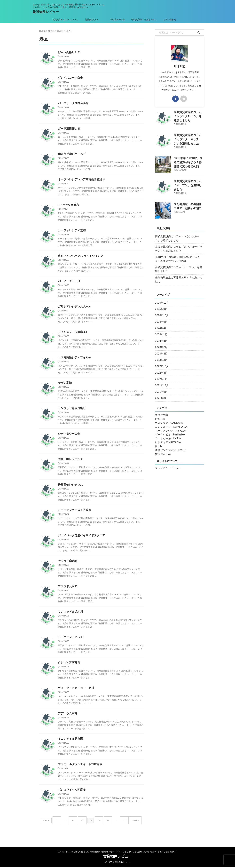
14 (106, 829)
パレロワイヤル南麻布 (71, 799)
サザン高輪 (64, 387)
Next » (130, 829)
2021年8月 (160, 394)
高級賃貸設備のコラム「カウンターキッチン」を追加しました (189, 139)
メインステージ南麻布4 (72, 335)
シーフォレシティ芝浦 (71, 232)
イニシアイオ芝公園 (69, 747)
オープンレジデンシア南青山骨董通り (80, 181)
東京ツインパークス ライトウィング (79, 258)
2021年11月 (161, 381)
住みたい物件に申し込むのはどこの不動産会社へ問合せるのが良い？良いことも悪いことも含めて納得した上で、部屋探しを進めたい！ (117, 852)
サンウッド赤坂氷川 (69, 619)
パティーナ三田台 (68, 284)
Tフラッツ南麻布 (68, 207)
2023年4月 (160, 349)
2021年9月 (160, 388)
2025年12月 (161, 299)
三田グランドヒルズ (69, 644)
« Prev (52, 829)
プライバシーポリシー (166, 464)
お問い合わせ (169, 19)
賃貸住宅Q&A (91, 19)
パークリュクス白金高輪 (72, 104)
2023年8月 (160, 337)
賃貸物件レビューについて (65, 19)
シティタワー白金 (68, 438)
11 (84, 829)
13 (99, 829)
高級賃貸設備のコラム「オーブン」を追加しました (179, 269)
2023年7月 (160, 343)
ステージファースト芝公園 (73, 516)
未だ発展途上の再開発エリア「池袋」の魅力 (178, 277)
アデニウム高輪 (67, 722)
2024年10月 (161, 311)
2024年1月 (160, 330)
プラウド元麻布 (67, 593)
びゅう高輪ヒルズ (68, 52)
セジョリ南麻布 (67, 567)
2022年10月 (161, 362)
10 (76, 829)
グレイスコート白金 (69, 78)
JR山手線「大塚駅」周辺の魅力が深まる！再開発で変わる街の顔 (189, 162)
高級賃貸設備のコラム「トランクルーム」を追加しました (179, 238)
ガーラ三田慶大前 (68, 129)
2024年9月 (160, 318)
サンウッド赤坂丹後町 (71, 413)
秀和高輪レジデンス (69, 490)
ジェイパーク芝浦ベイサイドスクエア (80, 541)
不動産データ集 (117, 19)
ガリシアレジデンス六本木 (73, 310)
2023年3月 (160, 356)
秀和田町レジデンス (69, 464)
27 (121, 829)
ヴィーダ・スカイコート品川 (75, 696)
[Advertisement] (179, 517)
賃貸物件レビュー (46, 12)
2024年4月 (160, 324)
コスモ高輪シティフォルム (73, 361)
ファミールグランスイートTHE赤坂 (79, 773)
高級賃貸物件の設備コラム (143, 19)
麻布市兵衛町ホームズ (71, 155)
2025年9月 (160, 305)
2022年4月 (160, 369)
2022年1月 (160, 375)
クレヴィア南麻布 (68, 670)
